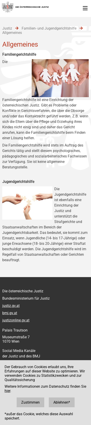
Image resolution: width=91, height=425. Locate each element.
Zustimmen (30, 402)
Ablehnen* (61, 402)
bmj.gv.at (9, 313)
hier (7, 391)
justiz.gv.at (11, 306)
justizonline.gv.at (15, 320)
